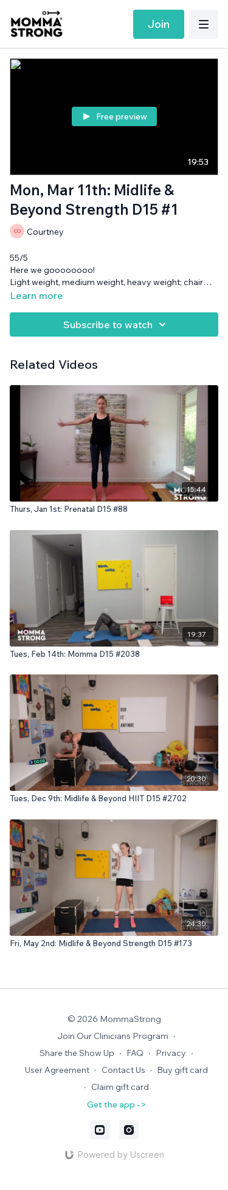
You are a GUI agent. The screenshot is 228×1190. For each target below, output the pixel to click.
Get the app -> (116, 1104)
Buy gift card (182, 1069)
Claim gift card (120, 1086)
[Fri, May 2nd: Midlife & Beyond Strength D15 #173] (114, 944)
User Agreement (57, 1069)
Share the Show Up (77, 1052)
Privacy (171, 1052)
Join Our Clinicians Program (112, 1035)
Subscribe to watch (116, 324)
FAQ (134, 1052)
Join (159, 24)
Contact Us (123, 1069)
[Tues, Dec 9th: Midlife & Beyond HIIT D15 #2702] (114, 799)
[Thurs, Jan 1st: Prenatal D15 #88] (114, 509)
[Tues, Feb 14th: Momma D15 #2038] (114, 654)
